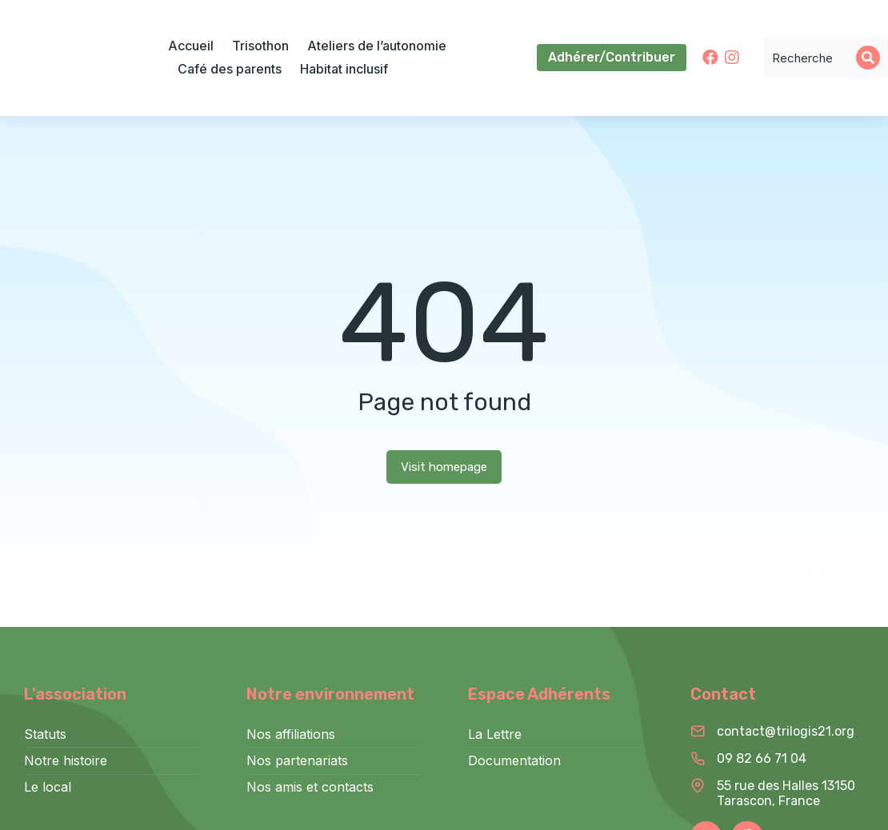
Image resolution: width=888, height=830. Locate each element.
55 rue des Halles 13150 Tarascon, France (786, 793)
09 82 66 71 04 (761, 758)
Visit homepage (444, 467)
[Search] (868, 58)
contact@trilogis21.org (785, 731)
